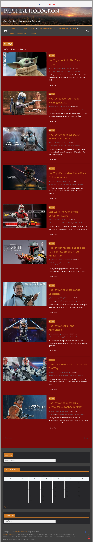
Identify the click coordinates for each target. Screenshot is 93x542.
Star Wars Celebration (67, 28)
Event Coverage (46, 28)
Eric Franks (66, 68)
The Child (67, 71)
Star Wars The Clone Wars (76, 184)
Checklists (14, 28)
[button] (36, 28)
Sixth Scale (65, 110)
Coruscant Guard (55, 223)
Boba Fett (63, 263)
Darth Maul (53, 184)
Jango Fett (59, 110)
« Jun (6, 506)
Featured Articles (28, 28)
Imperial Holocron (9, 534)
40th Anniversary (55, 263)
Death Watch (53, 146)
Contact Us (21, 33)
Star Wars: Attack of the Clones (77, 110)
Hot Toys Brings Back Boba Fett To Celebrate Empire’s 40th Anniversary (67, 251)
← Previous (7, 438)
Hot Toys (51, 55)
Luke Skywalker (60, 414)
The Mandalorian (75, 71)
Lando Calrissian (60, 301)
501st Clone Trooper (56, 375)
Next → (87, 438)
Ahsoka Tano (54, 337)
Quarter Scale (60, 71)
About (33, 33)
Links (12, 33)
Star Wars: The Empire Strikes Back (58, 265)
